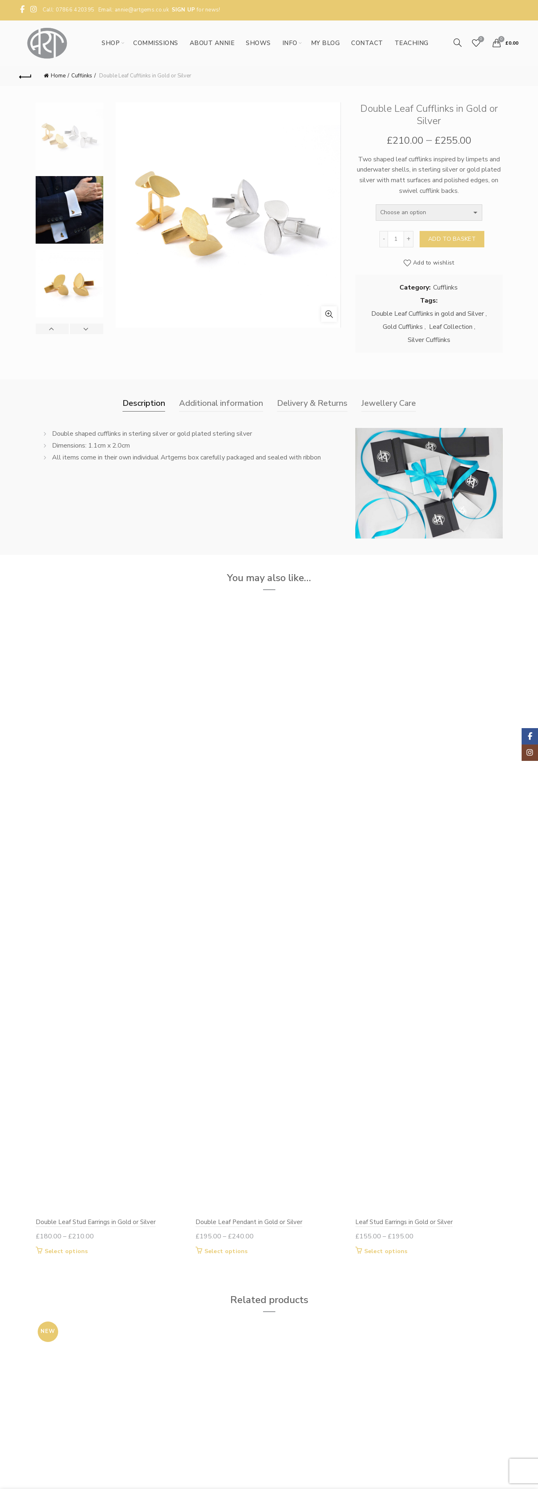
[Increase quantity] (408, 239)
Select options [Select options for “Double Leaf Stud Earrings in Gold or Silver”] (66, 1251)
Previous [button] (53, 329)
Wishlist (480, 39)
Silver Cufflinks (429, 339)
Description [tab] (144, 403)
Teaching (412, 43)
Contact (367, 43)
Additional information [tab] (221, 403)
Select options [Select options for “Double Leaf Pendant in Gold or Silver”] (226, 1251)
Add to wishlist (433, 263)
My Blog (325, 43)
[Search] (457, 42)
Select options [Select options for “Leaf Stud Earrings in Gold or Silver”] (386, 1251)
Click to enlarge (329, 314)
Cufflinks (81, 75)
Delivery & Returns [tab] (312, 403)
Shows (258, 43)
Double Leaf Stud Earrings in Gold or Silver (96, 1222)
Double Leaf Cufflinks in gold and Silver (427, 313)
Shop (111, 43)
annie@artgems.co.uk (142, 10)
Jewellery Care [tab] (388, 403)
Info (289, 43)
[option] (69, 139)
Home (58, 75)
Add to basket (452, 239)
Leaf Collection (450, 326)
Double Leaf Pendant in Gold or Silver (248, 1222)
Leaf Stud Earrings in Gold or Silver (404, 1222)
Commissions (155, 43)
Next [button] (86, 329)
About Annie (212, 43)
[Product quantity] (396, 239)
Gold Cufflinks (403, 326)
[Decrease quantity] (383, 239)
